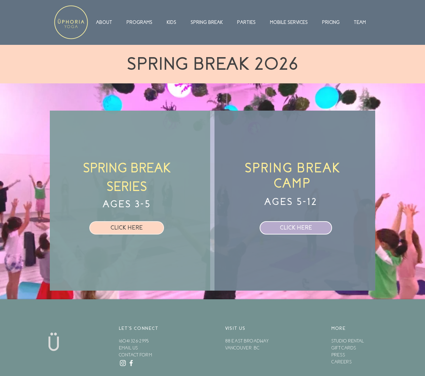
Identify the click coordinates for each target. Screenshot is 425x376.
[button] (107, 22)
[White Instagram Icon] (123, 363)
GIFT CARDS (343, 347)
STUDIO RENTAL (347, 340)
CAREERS (341, 361)
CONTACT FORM (135, 354)
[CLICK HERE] (126, 228)
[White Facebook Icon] (131, 363)
